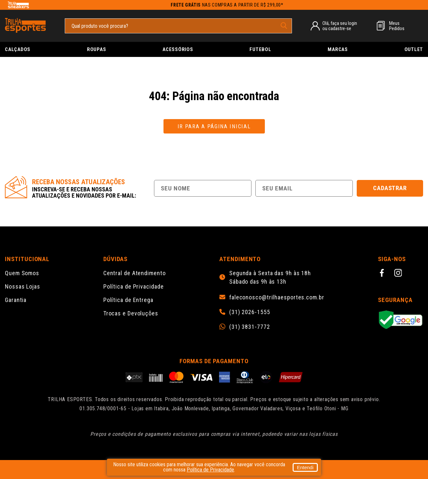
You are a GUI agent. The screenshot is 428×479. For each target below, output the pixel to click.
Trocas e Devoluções (130, 313)
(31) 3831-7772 (249, 327)
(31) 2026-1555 (249, 312)
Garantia (15, 299)
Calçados (17, 49)
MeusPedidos (396, 25)
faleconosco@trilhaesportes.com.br (276, 297)
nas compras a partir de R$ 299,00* (227, 5)
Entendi (305, 467)
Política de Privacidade (133, 286)
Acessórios (178, 49)
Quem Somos (22, 273)
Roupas (96, 49)
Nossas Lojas (22, 286)
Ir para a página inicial (214, 126)
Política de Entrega (128, 299)
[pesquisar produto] (284, 25)
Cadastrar (390, 188)
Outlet (413, 49)
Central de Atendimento (134, 273)
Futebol (260, 49)
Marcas (338, 49)
